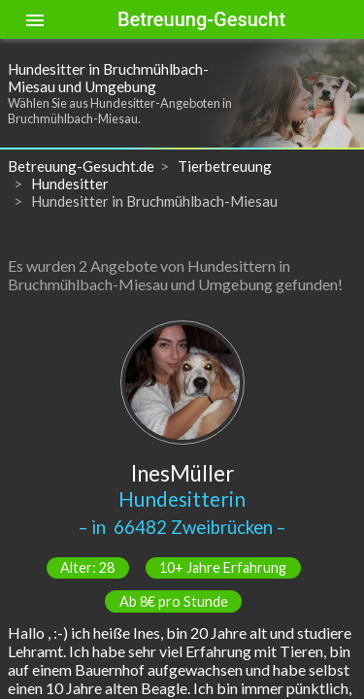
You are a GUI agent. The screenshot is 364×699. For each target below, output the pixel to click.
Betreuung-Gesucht (201, 19)
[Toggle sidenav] (35, 19)
